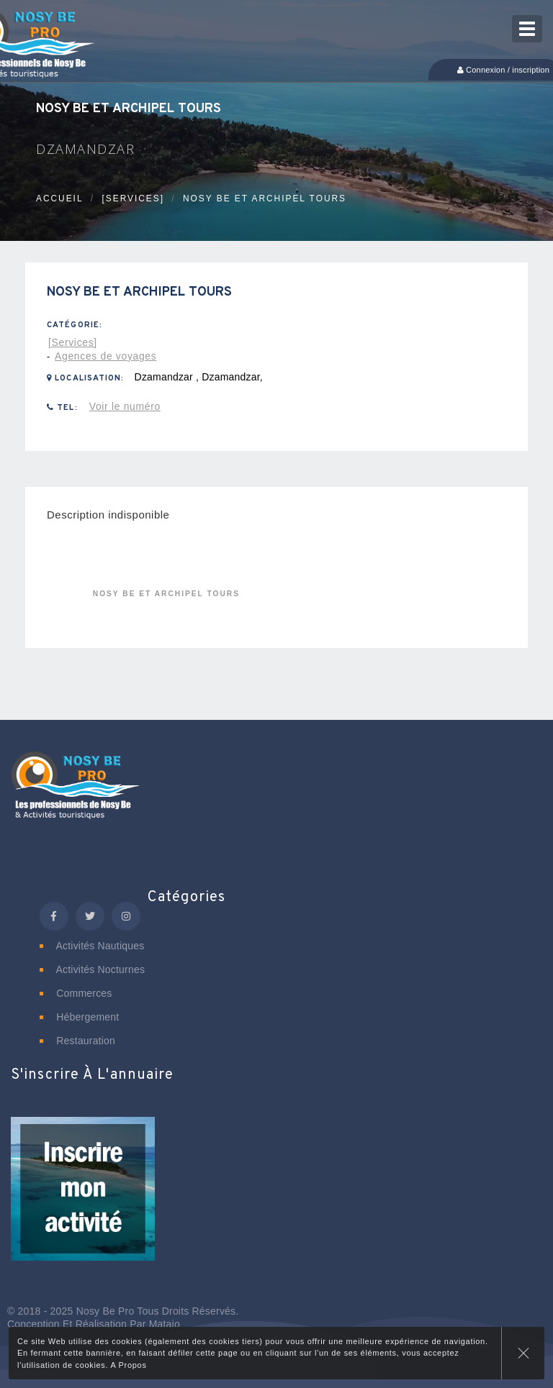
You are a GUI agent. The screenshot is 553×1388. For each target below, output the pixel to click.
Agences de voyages (105, 356)
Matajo (164, 1324)
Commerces (76, 993)
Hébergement (79, 1017)
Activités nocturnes (92, 969)
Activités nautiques (92, 945)
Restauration (77, 1040)
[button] (83, 1198)
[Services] (133, 198)
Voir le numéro (125, 406)
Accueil (60, 198)
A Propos (128, 1365)
